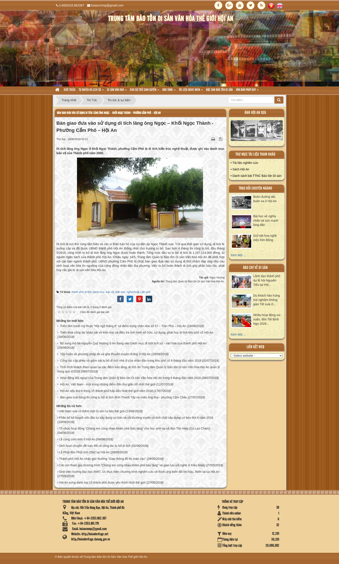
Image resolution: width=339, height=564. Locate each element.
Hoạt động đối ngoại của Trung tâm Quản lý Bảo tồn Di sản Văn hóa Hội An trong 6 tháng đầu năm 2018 (130, 378)
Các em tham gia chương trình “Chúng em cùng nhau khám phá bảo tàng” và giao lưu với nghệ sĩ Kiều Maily (132, 465)
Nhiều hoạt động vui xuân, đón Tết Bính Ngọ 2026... (266, 319)
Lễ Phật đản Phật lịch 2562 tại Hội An (84, 452)
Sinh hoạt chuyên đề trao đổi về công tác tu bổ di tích (95, 445)
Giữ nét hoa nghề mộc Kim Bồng (265, 238)
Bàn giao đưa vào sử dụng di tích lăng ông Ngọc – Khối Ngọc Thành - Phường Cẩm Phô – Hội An (109, 113)
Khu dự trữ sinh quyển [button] (144, 91)
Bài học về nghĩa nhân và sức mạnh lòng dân (265, 220)
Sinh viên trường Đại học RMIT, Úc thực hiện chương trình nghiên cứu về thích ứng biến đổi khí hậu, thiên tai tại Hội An (139, 471)
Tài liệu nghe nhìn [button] (191, 91)
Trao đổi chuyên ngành (255, 188)
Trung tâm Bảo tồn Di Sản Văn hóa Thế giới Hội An (115, 556)
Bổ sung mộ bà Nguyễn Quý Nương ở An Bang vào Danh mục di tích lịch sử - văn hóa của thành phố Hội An (133, 343)
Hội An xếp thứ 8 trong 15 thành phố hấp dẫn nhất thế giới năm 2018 (106, 391)
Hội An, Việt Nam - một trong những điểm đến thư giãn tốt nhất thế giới (107, 384)
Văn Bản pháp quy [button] (247, 91)
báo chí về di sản (255, 268)
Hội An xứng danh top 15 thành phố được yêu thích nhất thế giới (102, 482)
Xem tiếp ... (238, 255)
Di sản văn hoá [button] (117, 91)
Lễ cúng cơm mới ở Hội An (77, 439)
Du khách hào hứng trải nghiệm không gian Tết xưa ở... (266, 300)
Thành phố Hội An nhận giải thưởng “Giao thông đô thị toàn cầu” (102, 458)
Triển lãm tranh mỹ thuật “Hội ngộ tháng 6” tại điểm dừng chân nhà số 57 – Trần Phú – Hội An (123, 326)
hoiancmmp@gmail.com (107, 5)
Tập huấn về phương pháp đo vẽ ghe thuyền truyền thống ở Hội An (105, 354)
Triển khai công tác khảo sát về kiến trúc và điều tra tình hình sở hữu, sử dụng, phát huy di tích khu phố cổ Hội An (136, 332)
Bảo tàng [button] (169, 91)
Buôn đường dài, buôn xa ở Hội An (265, 199)
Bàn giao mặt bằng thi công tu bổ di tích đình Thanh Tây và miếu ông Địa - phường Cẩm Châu (123, 397)
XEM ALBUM (257, 131)
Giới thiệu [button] (69, 89)
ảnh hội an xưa (255, 113)
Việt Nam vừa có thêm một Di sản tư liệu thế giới (92, 411)
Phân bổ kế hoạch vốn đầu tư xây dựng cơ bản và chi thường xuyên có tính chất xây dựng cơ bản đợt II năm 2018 (136, 417)
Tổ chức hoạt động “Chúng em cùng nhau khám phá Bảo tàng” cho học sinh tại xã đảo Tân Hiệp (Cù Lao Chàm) (134, 428)
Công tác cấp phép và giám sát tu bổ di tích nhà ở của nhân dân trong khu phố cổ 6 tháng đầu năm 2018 (130, 360)
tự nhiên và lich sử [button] (91, 91)
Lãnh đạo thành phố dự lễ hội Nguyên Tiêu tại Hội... (266, 280)
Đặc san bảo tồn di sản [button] (219, 89)
